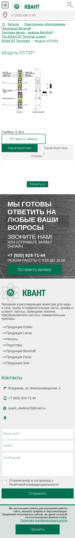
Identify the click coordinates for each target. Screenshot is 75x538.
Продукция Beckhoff (16, 28)
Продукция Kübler (19, 327)
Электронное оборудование (45, 24)
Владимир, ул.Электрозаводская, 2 (34, 388)
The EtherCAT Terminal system (24, 36)
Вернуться (37, 184)
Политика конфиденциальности (43, 520)
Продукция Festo (18, 357)
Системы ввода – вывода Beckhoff (27, 32)
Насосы (12, 339)
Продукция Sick (17, 363)
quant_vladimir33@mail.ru (27, 408)
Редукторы (14, 345)
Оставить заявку (24, 139)
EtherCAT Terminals (16, 41)
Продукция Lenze (19, 333)
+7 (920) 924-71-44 (26, 255)
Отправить (38, 493)
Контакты (12, 377)
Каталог (13, 24)
